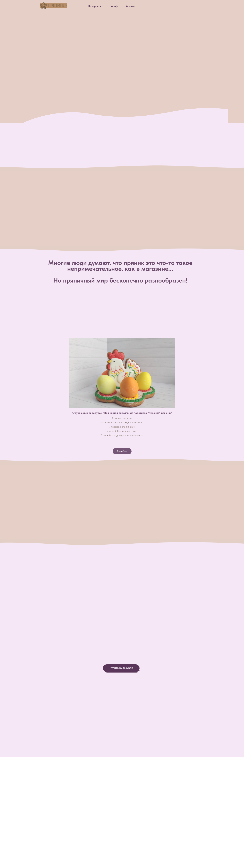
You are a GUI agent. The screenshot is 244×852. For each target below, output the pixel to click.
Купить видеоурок (121, 668)
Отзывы (130, 6)
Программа (95, 6)
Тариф (114, 6)
